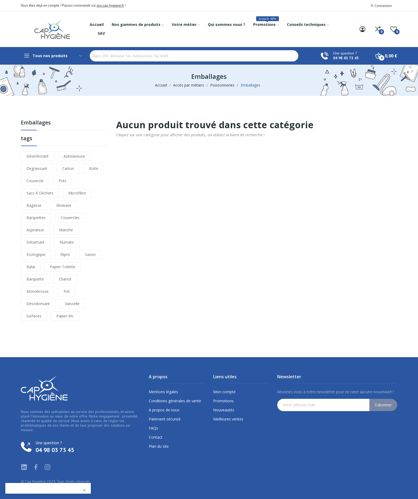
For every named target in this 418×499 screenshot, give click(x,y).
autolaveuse (74, 156)
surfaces (33, 315)
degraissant (36, 168)
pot (67, 291)
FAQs (153, 428)
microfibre (77, 193)
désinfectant (37, 156)
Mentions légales (163, 391)
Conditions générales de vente (175, 400)
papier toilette (62, 266)
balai (30, 266)
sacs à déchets (39, 193)
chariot (65, 279)
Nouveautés (223, 409)
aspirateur (35, 229)
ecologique (35, 254)
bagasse (33, 205)
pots (62, 180)
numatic (67, 242)
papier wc (65, 315)
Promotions (223, 400)
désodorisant (38, 303)
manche (66, 229)
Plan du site (159, 446)
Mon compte (224, 391)
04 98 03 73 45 (346, 58)
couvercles (70, 217)
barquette (35, 279)
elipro (65, 254)
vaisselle (72, 303)
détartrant (35, 242)
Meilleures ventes (228, 419)
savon (90, 254)
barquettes (36, 217)
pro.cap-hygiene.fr (110, 5)
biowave (63, 205)
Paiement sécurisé (165, 419)
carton (68, 168)
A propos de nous (164, 409)
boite (93, 168)
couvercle (35, 180)
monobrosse (37, 291)
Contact (155, 437)
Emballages (36, 123)
